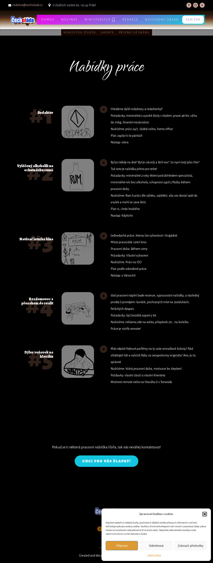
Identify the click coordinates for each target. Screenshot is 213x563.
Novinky (69, 19)
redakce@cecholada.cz (27, 5)
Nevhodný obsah (162, 19)
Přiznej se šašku (134, 32)
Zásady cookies (154, 555)
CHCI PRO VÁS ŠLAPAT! (106, 461)
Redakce (130, 19)
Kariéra (193, 19)
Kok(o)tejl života (80, 32)
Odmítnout (156, 545)
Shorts (107, 32)
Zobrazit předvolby (190, 545)
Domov (47, 19)
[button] (205, 514)
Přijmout (122, 545)
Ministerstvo (100, 20)
